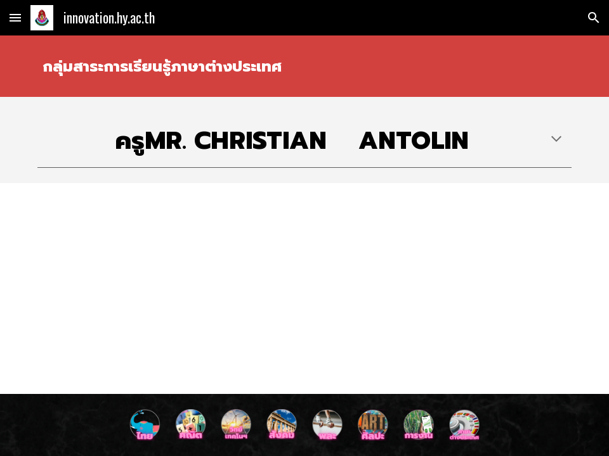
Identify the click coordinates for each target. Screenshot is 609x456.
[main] (304, 66)
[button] (15, 17)
